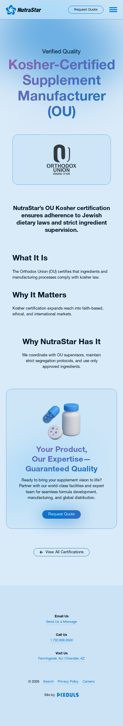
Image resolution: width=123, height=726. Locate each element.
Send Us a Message (61, 621)
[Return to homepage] (23, 10)
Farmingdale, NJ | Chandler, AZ (61, 658)
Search (48, 681)
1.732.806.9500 (61, 640)
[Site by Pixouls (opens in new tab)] (68, 695)
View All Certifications (61, 552)
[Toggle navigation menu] (113, 9)
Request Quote (85, 9)
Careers (89, 681)
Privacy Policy (68, 681)
